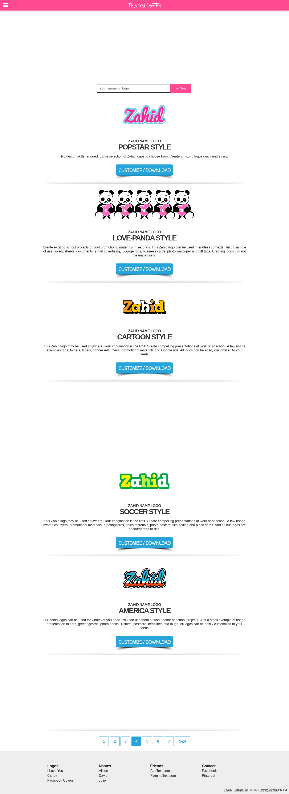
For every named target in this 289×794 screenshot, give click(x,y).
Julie (102, 780)
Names (105, 766)
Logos (52, 766)
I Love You (55, 771)
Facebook (209, 771)
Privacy (228, 789)
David (103, 775)
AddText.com (160, 771)
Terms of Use (241, 789)
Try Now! (180, 88)
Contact (208, 766)
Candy (52, 775)
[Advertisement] (144, 47)
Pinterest (208, 775)
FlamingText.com (163, 775)
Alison (103, 771)
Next (182, 741)
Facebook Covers (60, 780)
